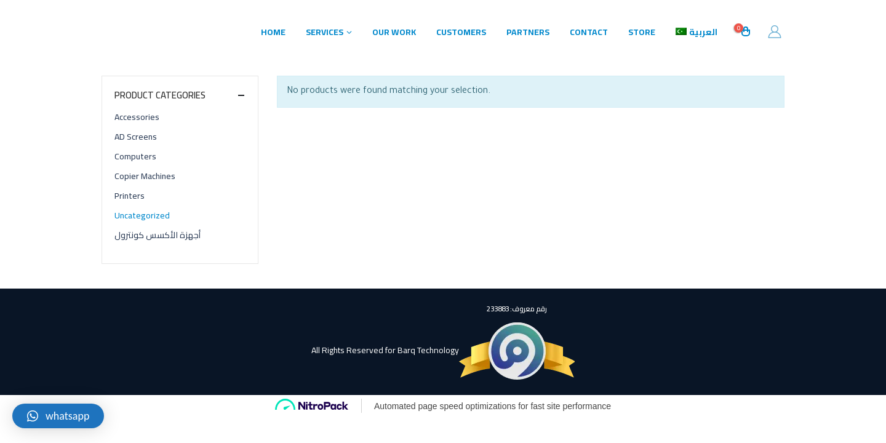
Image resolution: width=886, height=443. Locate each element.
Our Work (394, 32)
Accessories (136, 117)
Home (273, 32)
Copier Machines (144, 176)
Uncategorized (142, 215)
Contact (589, 32)
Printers (129, 196)
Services (324, 32)
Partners (527, 32)
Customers (461, 32)
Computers (135, 156)
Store (641, 32)
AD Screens (135, 137)
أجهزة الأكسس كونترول (157, 235)
